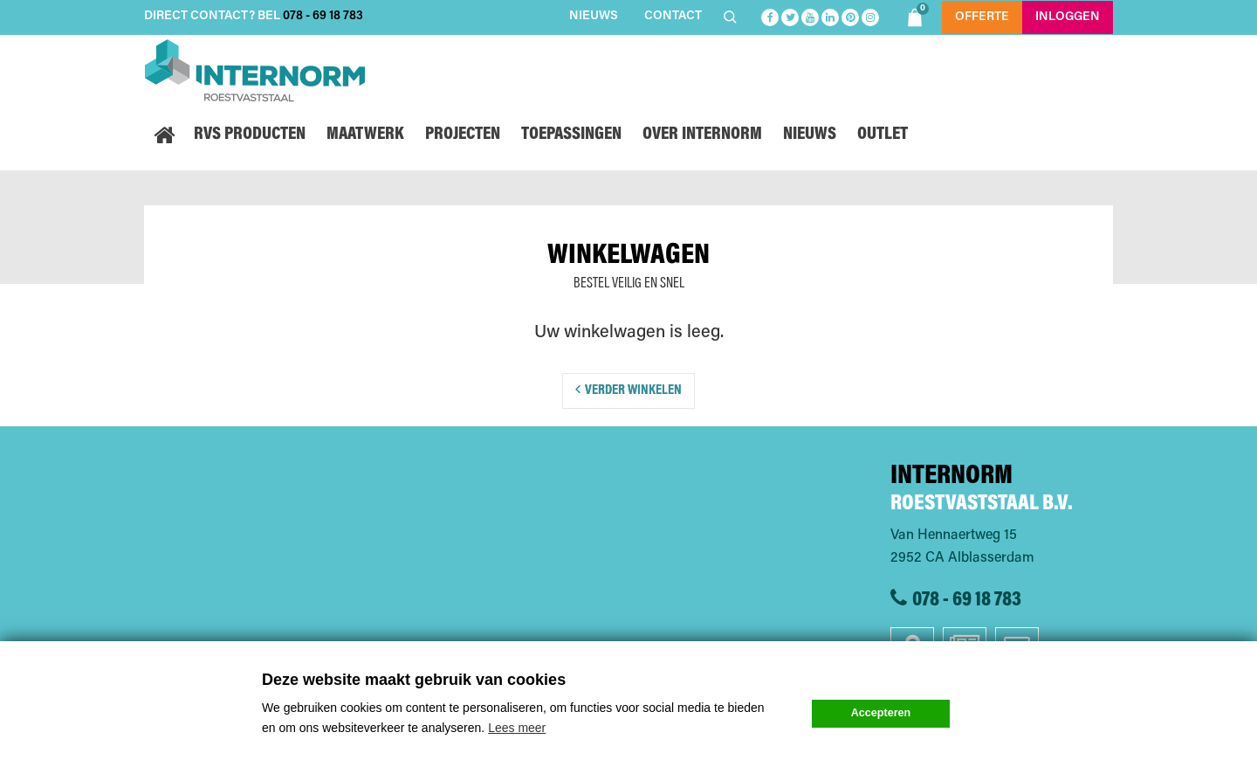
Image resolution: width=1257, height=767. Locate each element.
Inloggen (1067, 17)
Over (702, 135)
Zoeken (732, 17)
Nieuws (593, 16)
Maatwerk (365, 135)
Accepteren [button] (881, 713)
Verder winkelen (633, 390)
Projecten (462, 135)
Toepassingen (571, 135)
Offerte (982, 17)
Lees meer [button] (517, 728)
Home (163, 135)
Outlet (882, 135)
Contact (673, 16)
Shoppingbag (917, 15)
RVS (250, 135)
